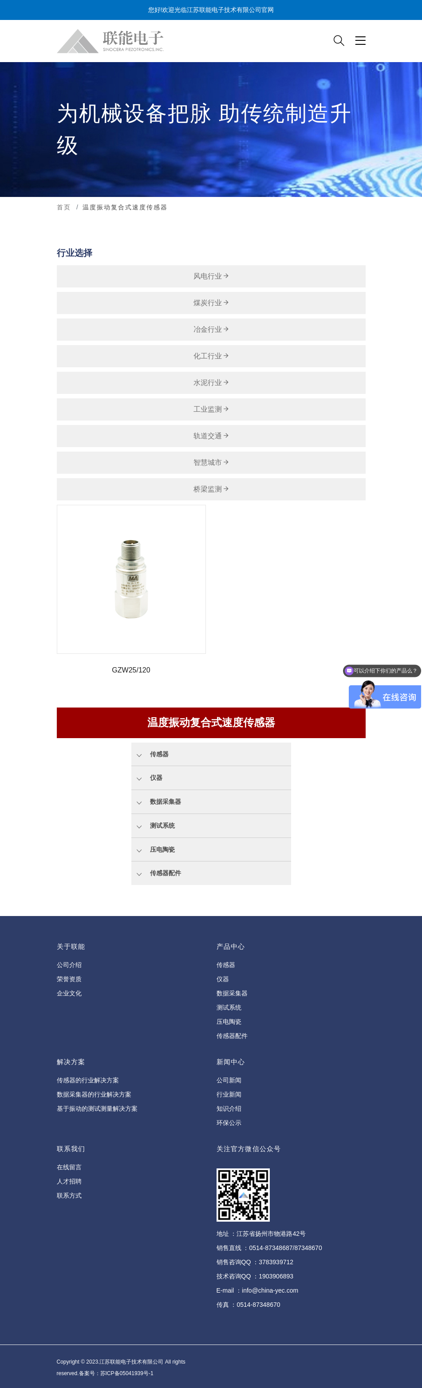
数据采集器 (232, 993)
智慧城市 (211, 462)
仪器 (223, 979)
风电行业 (211, 276)
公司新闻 (229, 1080)
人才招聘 (69, 1181)
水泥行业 (211, 382)
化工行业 (211, 356)
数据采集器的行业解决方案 (94, 1094)
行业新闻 (229, 1094)
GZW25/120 (131, 670)
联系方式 (69, 1195)
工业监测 (211, 409)
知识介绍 (229, 1108)
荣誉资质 (69, 979)
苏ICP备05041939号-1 (127, 1373)
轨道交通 (211, 436)
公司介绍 (69, 964)
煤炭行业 (211, 303)
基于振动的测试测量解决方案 (97, 1108)
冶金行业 (211, 329)
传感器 (226, 964)
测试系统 (229, 1007)
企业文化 (69, 993)
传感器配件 (232, 1035)
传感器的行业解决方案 (88, 1080)
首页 (64, 207)
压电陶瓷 (229, 1021)
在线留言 (69, 1167)
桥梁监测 (211, 489)
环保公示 (229, 1122)
